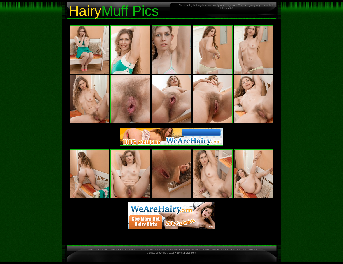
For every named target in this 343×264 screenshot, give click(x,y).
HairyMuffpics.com (185, 252)
